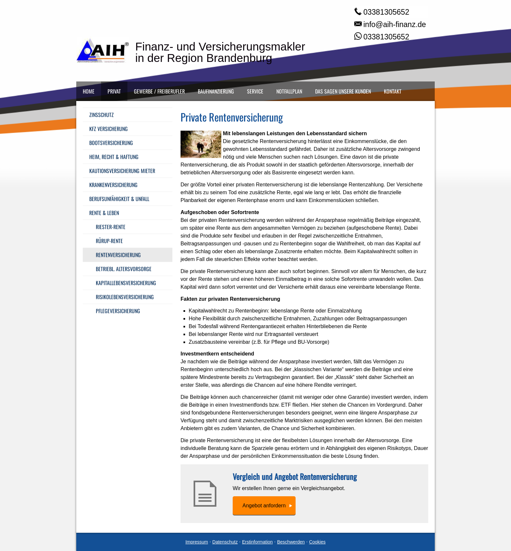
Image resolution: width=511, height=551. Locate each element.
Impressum (196, 541)
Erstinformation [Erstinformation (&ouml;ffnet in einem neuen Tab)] (257, 541)
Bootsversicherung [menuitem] (111, 143)
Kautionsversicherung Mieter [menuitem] (122, 171)
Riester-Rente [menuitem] (110, 227)
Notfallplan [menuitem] (289, 91)
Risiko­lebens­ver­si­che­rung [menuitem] (125, 297)
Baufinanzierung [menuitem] (216, 91)
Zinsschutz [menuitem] (101, 115)
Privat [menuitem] (114, 91)
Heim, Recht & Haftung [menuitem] (114, 157)
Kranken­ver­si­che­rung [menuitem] (113, 185)
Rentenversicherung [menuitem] (118, 255)
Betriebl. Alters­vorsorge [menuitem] (124, 269)
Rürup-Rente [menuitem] (109, 241)
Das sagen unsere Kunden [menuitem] (343, 91)
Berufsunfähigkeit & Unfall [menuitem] (119, 199)
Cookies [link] (317, 541)
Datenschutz (225, 541)
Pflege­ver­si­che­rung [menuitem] (118, 311)
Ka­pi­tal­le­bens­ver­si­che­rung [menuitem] (126, 283)
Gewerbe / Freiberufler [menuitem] (159, 91)
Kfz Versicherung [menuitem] (108, 129)
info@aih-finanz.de (394, 24)
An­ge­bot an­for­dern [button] (264, 505)
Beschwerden (291, 541)
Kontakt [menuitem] (393, 91)
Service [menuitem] (255, 91)
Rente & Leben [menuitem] (104, 213)
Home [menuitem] (89, 91)
